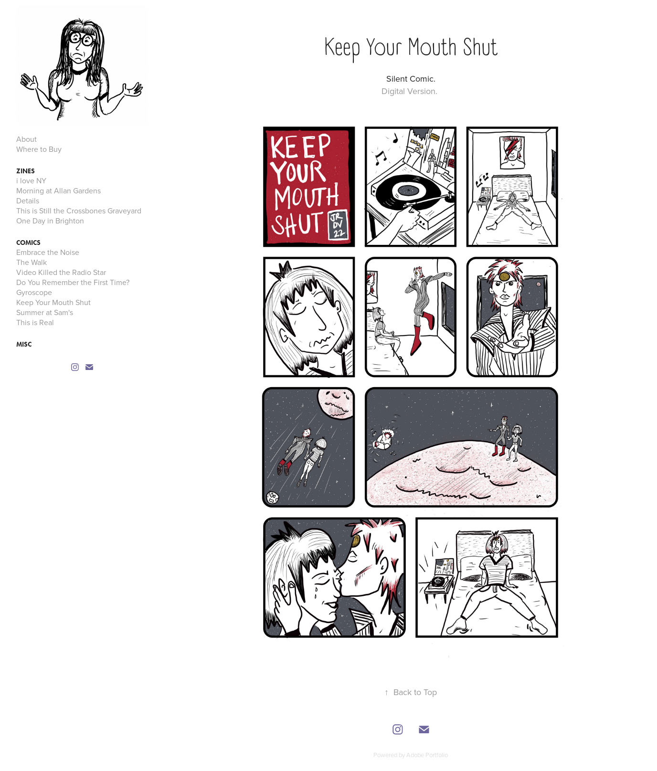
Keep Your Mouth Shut (53, 302)
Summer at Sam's (44, 312)
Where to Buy (39, 149)
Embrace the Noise (47, 252)
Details (27, 200)
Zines (25, 171)
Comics (28, 243)
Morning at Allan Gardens (58, 190)
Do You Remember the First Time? (72, 282)
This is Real (35, 322)
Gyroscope (34, 292)
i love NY (31, 180)
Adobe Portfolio (427, 754)
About (26, 139)
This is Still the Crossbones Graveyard (78, 210)
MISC (24, 344)
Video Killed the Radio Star (61, 272)
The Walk (31, 262)
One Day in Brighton (50, 220)
